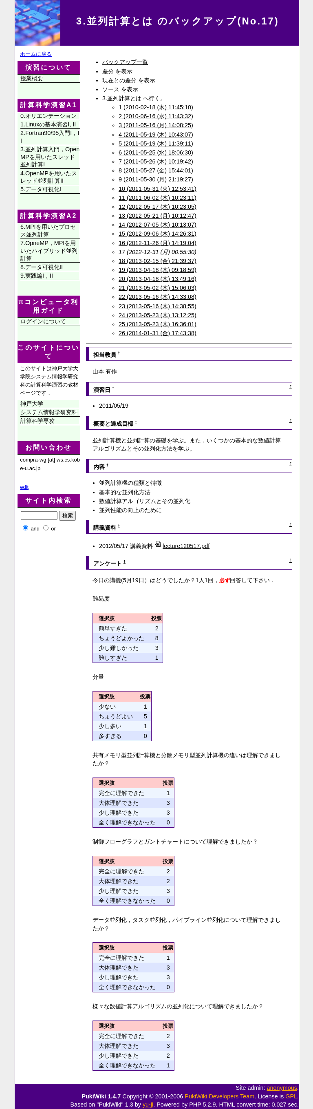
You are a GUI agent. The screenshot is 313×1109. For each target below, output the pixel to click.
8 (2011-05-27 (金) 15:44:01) (156, 170)
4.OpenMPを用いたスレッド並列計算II (48, 177)
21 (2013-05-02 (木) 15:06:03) (157, 288)
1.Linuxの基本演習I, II (48, 124)
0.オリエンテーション (48, 116)
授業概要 (31, 78)
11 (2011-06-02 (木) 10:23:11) (157, 197)
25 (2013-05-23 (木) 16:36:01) (157, 324)
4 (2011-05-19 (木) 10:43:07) (156, 134)
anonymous (282, 1088)
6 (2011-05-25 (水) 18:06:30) (156, 152)
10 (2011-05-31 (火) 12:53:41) (157, 189)
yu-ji (148, 1104)
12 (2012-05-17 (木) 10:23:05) (157, 206)
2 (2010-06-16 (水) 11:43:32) (156, 116)
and (35, 529)
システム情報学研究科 (48, 412)
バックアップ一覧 (125, 62)
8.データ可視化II (41, 267)
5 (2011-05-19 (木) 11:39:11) (156, 143)
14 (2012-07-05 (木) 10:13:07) (157, 224)
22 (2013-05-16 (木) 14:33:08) (157, 297)
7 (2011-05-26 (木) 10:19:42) (156, 161)
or (53, 529)
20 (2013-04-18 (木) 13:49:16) (157, 279)
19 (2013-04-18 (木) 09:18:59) (157, 270)
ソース (110, 89)
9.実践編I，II (36, 275)
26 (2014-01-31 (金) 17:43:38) (157, 333)
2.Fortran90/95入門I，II (49, 137)
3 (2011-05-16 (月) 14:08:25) (156, 125)
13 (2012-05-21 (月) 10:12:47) (157, 215)
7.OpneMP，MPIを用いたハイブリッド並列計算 (48, 250)
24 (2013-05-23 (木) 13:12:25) (157, 315)
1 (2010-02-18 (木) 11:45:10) (156, 107)
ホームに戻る (36, 54)
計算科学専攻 (37, 421)
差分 (108, 71)
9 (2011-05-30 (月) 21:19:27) (156, 179)
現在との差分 (119, 80)
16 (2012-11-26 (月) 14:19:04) (157, 243)
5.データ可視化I (40, 189)
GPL (291, 1096)
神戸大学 (31, 403)
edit (24, 487)
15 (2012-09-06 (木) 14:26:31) (157, 233)
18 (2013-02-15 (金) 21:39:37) (157, 261)
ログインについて (43, 321)
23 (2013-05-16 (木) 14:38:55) (157, 306)
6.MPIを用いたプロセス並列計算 (48, 230)
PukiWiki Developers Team (219, 1096)
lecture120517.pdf (181, 546)
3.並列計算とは (121, 98)
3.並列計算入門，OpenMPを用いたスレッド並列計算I (49, 157)
